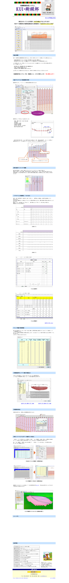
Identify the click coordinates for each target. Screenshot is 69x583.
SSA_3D (37, 485)
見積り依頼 (33, 571)
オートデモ (16, 516)
